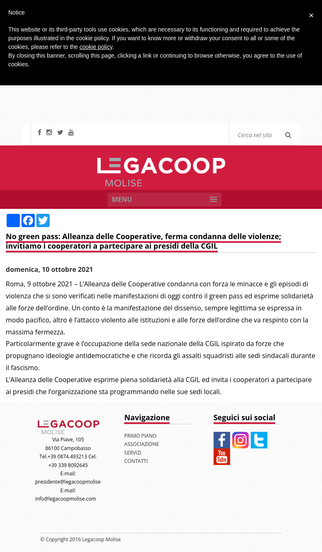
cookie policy (95, 47)
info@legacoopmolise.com (65, 498)
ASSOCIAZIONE (141, 444)
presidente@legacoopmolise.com (73, 481)
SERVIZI (132, 452)
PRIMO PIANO (140, 435)
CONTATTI (136, 461)
